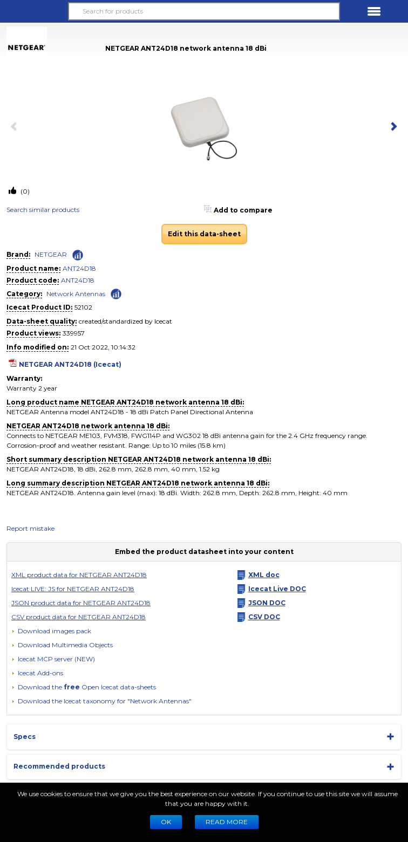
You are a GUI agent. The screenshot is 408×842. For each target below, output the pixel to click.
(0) (24, 191)
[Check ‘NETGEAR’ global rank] (77, 255)
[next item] (391, 127)
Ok (166, 822)
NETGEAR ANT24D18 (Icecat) (70, 364)
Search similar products (42, 210)
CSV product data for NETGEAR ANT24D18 (78, 617)
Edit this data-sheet (204, 234)
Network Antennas (75, 294)
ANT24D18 (79, 268)
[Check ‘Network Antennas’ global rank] (116, 293)
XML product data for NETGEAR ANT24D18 (79, 575)
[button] (34, 11)
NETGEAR (51, 254)
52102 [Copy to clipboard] (83, 307)
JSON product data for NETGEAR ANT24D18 (81, 603)
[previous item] (16, 127)
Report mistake (30, 528)
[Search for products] (204, 11)
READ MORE (227, 822)
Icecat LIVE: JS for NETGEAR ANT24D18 (72, 589)
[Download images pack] (51, 631)
